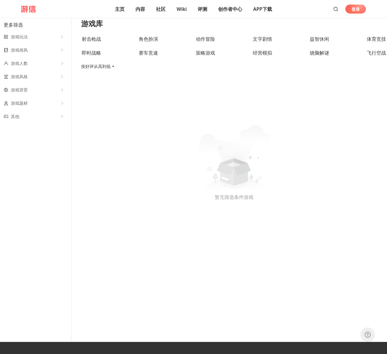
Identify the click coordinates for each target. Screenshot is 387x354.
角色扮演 (148, 45)
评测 (202, 9)
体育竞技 (376, 45)
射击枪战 (91, 45)
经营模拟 (262, 59)
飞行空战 (376, 59)
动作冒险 (205, 45)
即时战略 (91, 59)
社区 (161, 9)
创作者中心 (230, 9)
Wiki (181, 9)
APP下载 (262, 9)
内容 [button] (140, 9)
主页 (120, 9)
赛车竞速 (148, 59)
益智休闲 (319, 45)
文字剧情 (262, 45)
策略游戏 (205, 59)
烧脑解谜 (319, 59)
